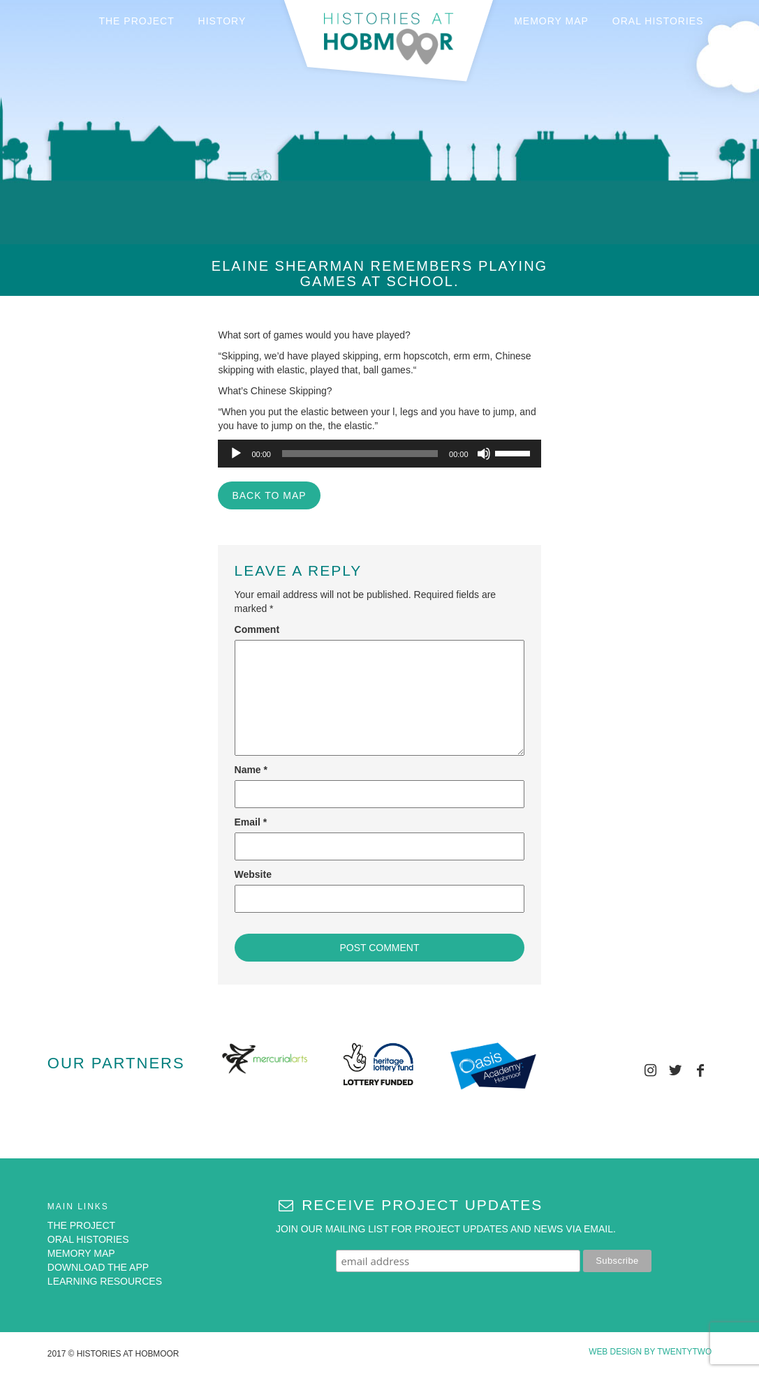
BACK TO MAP (269, 495)
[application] (379, 454)
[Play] (236, 454)
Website (253, 874)
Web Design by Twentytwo (650, 1352)
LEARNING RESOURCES (104, 1281)
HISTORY (222, 21)
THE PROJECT (136, 21)
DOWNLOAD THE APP (98, 1267)
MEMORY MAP (551, 21)
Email (251, 822)
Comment (257, 629)
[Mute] (484, 454)
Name (251, 769)
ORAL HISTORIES (658, 21)
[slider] (360, 453)
